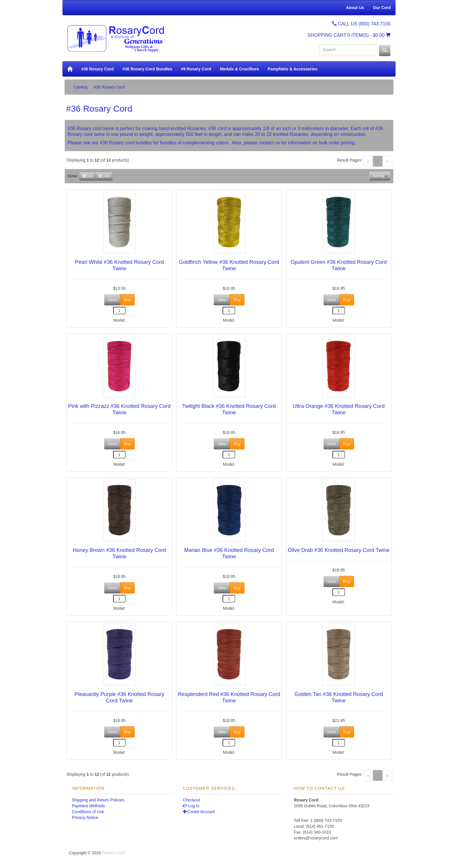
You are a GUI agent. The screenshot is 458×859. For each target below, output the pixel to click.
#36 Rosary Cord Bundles (147, 69)
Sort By (379, 176)
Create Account (199, 811)
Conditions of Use (88, 811)
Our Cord (382, 7)
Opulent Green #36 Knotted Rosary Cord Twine (339, 265)
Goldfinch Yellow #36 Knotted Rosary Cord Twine (229, 265)
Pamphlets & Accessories (293, 69)
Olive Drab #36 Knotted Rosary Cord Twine (338, 550)
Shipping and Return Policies (98, 800)
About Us (355, 7)
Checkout (191, 800)
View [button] (112, 299)
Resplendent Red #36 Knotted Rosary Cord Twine (229, 697)
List (87, 176)
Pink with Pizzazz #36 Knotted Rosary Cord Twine (119, 409)
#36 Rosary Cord (97, 69)
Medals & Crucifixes (239, 69)
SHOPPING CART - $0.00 (349, 35)
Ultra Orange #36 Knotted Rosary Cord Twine (338, 409)
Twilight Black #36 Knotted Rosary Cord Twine (229, 409)
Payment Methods (88, 805)
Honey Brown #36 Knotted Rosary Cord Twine (119, 553)
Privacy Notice (85, 817)
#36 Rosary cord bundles (126, 142)
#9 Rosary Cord (196, 69)
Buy (127, 299)
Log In (191, 805)
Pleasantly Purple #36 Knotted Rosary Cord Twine (119, 697)
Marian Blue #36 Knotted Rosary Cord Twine (229, 553)
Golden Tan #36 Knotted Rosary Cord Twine (338, 697)
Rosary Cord (113, 853)
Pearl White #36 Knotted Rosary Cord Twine (119, 265)
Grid (104, 176)
